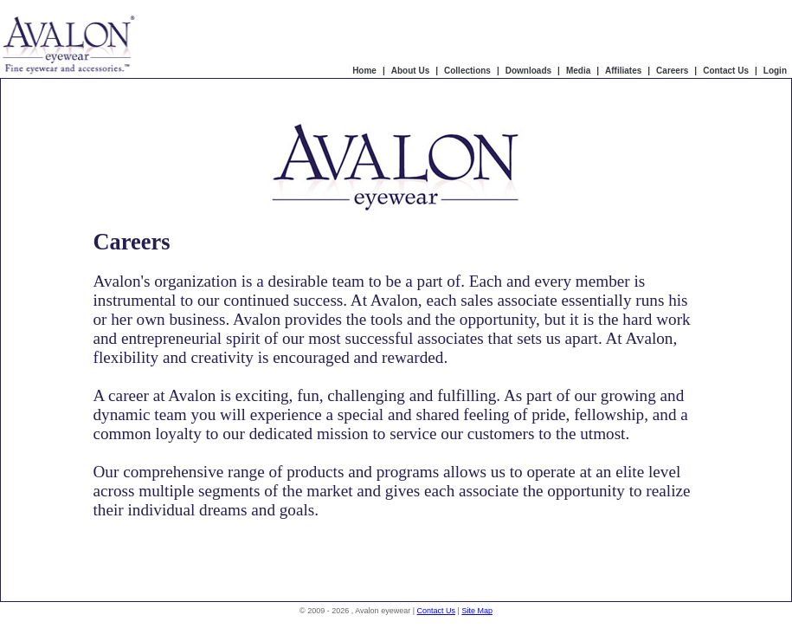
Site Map (477, 610)
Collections (467, 70)
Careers (672, 70)
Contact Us (726, 70)
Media (578, 70)
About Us (410, 70)
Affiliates (623, 70)
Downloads (528, 70)
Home (364, 70)
